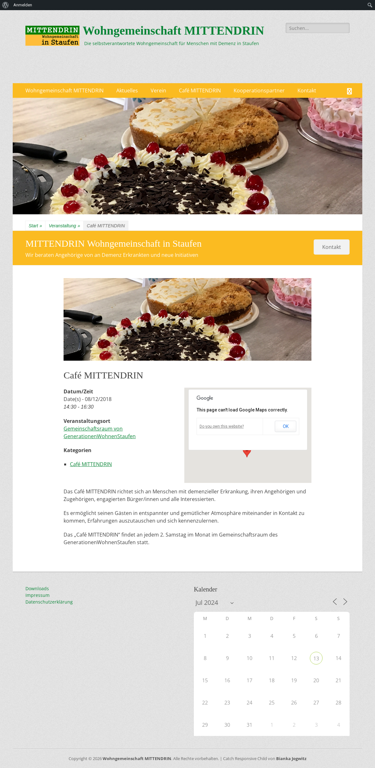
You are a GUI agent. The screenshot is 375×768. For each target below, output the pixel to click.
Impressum (37, 595)
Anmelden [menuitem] (22, 5)
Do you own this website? (222, 426)
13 (316, 658)
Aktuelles (127, 90)
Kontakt (306, 90)
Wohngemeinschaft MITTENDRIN (173, 30)
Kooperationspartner (259, 90)
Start (35, 226)
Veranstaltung (64, 226)
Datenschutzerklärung (49, 602)
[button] (247, 451)
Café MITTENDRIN (200, 90)
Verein (158, 90)
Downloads (37, 588)
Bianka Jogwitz (291, 758)
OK (286, 426)
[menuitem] (5, 5)
